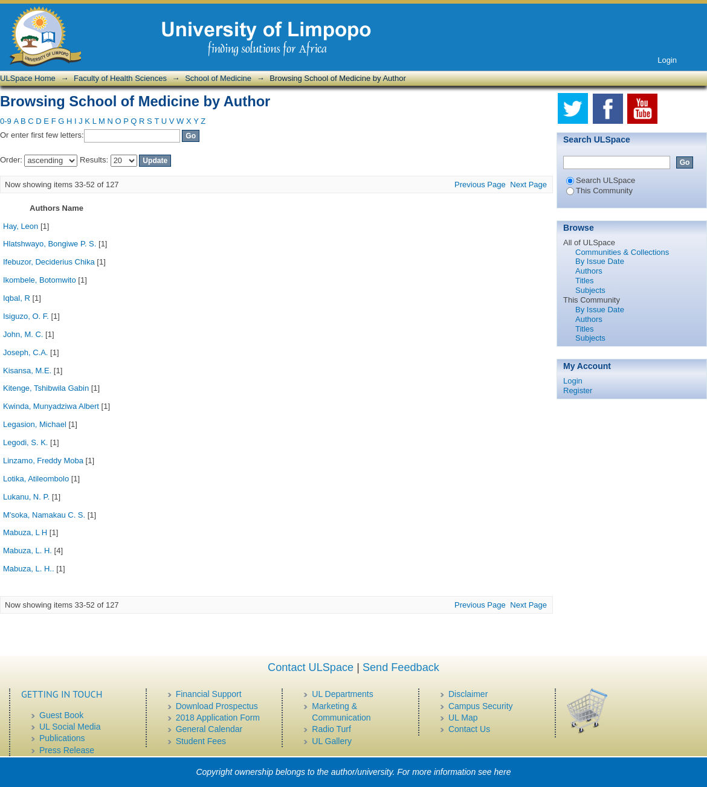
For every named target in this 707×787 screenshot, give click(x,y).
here (502, 772)
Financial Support (209, 694)
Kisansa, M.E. (27, 370)
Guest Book (61, 715)
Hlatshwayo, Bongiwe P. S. (49, 243)
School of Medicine (218, 78)
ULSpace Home (28, 78)
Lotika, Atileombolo (36, 478)
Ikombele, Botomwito (39, 279)
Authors (588, 270)
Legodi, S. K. (25, 442)
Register (577, 390)
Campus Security (480, 706)
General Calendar (209, 729)
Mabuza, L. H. (27, 550)
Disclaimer (468, 694)
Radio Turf (331, 729)
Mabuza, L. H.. (28, 568)
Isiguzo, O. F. (26, 316)
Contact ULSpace (311, 667)
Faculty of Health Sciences (120, 78)
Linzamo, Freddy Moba (43, 460)
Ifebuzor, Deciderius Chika (49, 261)
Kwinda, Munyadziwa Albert (51, 406)
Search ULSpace (600, 180)
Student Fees (201, 741)
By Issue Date (599, 261)
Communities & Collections (622, 252)
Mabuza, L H (25, 532)
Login (667, 60)
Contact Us (469, 729)
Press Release (66, 750)
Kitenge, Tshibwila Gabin (46, 388)
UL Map (463, 717)
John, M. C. (23, 334)
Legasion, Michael (34, 424)
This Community (599, 190)
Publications (62, 738)
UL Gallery (332, 741)
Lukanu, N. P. (26, 496)
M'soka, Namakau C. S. (44, 514)
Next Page (528, 184)
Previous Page (480, 184)
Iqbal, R (16, 298)
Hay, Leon (20, 226)
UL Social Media (69, 726)
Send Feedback (401, 667)
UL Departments (342, 694)
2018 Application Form (218, 717)
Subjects (590, 290)
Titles (584, 280)
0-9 (5, 121)
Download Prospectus (217, 706)
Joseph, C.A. (25, 352)
